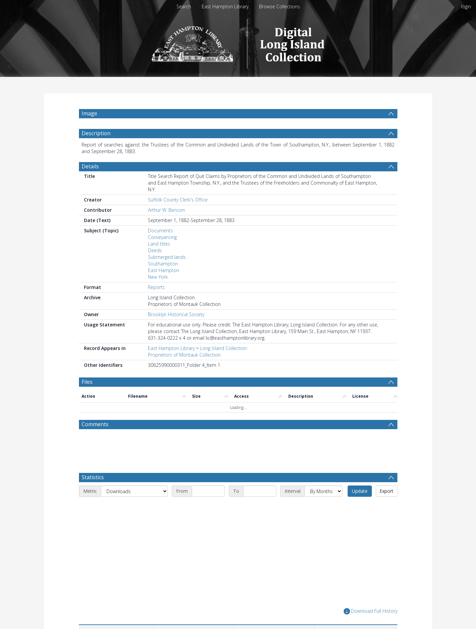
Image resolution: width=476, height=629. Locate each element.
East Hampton (163, 270)
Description (96, 133)
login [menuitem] (466, 6)
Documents (160, 230)
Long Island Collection (223, 348)
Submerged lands (167, 257)
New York (158, 277)
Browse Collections (279, 6)
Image (89, 113)
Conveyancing (162, 237)
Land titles (159, 244)
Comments (95, 424)
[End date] (259, 491)
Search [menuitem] (183, 6)
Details (90, 166)
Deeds (155, 250)
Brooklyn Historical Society (176, 314)
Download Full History (370, 611)
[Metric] (134, 491)
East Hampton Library (225, 6)
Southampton (163, 263)
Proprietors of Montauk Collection (184, 355)
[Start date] (208, 491)
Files (87, 381)
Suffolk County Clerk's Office (178, 200)
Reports (156, 287)
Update (360, 491)
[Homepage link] (238, 42)
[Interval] (323, 491)
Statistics (93, 477)
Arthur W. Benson (166, 210)
